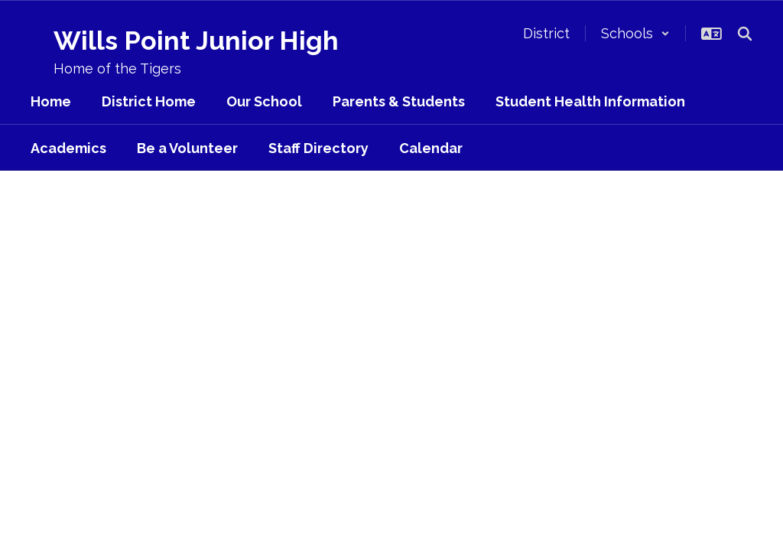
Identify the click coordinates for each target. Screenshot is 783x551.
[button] (635, 33)
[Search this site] (744, 33)
